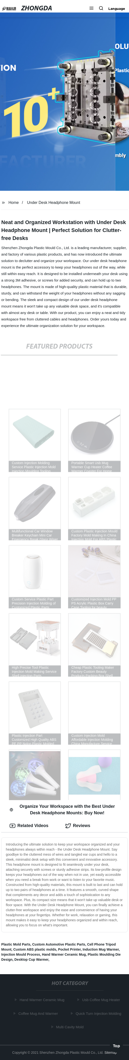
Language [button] (116, 9)
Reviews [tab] (77, 826)
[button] (91, 9)
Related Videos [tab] (29, 826)
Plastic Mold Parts (15, 944)
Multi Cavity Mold (70, 1027)
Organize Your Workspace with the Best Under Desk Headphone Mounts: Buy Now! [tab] (62, 809)
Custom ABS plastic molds (34, 949)
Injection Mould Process (20, 954)
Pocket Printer (69, 949)
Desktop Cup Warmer (31, 959)
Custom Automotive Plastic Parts (58, 944)
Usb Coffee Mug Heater (102, 1000)
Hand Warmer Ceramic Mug (64, 954)
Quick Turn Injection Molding (99, 1013)
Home (13, 203)
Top (116, 1046)
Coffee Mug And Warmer (38, 1013)
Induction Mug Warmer (101, 949)
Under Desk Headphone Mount (53, 203)
